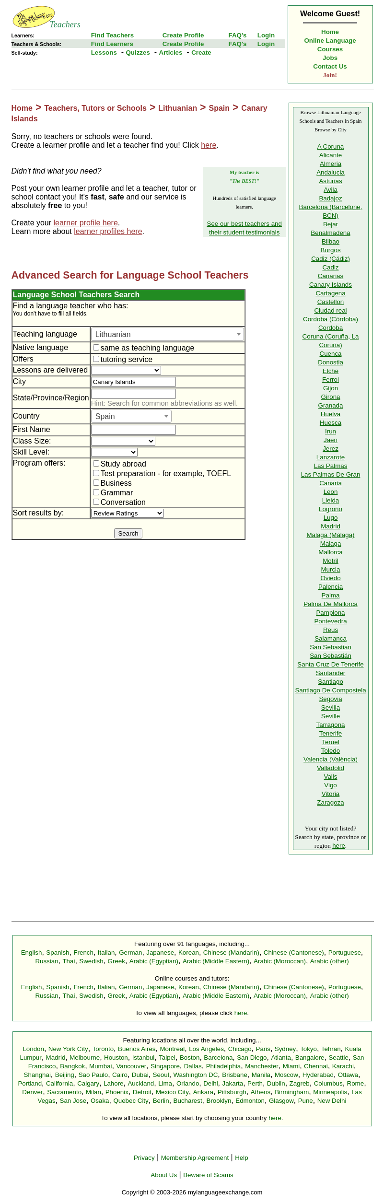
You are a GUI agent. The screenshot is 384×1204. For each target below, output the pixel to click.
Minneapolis (330, 1092)
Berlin (161, 1100)
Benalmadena (330, 232)
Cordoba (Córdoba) (330, 319)
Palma (331, 595)
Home (330, 31)
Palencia (330, 586)
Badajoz (330, 198)
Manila (261, 1074)
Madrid (330, 526)
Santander (331, 673)
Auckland (141, 1083)
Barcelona (218, 1057)
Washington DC (196, 1074)
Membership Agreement (195, 1157)
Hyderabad (318, 1074)
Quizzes (138, 52)
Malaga (330, 543)
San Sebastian (330, 647)
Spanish (57, 952)
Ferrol (330, 379)
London (33, 1048)
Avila (330, 189)
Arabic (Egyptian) (153, 961)
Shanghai (37, 1074)
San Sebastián (330, 655)
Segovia (330, 698)
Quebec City (130, 1100)
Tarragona (330, 724)
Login (266, 35)
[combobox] (167, 334)
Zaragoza (330, 802)
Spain (219, 108)
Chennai (316, 1066)
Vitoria (331, 793)
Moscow (286, 1074)
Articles (171, 52)
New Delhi (332, 1100)
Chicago (240, 1048)
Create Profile (183, 35)
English (31, 952)
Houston (116, 1057)
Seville (330, 716)
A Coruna (330, 146)
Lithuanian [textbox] (113, 334)
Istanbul (143, 1057)
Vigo (330, 785)
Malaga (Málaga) (330, 534)
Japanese (160, 952)
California (59, 1083)
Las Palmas (331, 465)
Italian (106, 952)
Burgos (330, 250)
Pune (305, 1100)
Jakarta (232, 1083)
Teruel (330, 742)
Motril (330, 560)
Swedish (91, 961)
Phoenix (116, 1092)
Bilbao (330, 241)
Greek (116, 961)
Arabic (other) (329, 961)
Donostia (330, 362)
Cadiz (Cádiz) (330, 258)
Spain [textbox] (105, 416)
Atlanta (281, 1057)
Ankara (203, 1092)
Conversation (119, 502)
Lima (165, 1083)
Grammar (113, 493)
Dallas (193, 1066)
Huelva (331, 414)
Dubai (140, 1074)
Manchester (262, 1066)
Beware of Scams (208, 1175)
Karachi (343, 1066)
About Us (164, 1175)
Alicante (330, 155)
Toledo (330, 750)
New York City (68, 1048)
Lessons (104, 52)
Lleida (330, 500)
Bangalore (310, 1057)
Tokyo (308, 1048)
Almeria (330, 163)
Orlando (187, 1083)
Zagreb (300, 1083)
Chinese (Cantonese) (294, 952)
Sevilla (330, 707)
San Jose (73, 1100)
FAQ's (237, 35)
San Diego (252, 1057)
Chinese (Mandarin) (231, 952)
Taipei (167, 1057)
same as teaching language (144, 348)
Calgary (88, 1083)
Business (112, 483)
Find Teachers (112, 35)
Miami (291, 1066)
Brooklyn (219, 1100)
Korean (188, 952)
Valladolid (330, 767)
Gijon (330, 388)
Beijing (64, 1074)
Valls (330, 776)
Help (241, 1157)
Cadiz (330, 267)
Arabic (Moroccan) (280, 961)
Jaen (330, 440)
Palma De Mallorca (330, 604)
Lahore (114, 1083)
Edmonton (250, 1100)
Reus (330, 629)
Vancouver (131, 1066)
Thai (68, 961)
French (83, 952)
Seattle (338, 1057)
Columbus (328, 1083)
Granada (330, 405)
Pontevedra (330, 621)
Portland (30, 1083)
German (130, 952)
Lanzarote (330, 457)
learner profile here (86, 223)
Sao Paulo (93, 1074)
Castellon (330, 301)
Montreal (172, 1048)
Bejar (330, 224)
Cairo (120, 1074)
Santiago (330, 681)
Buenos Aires (137, 1048)
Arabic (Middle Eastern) (216, 961)
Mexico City (172, 1092)
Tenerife (330, 733)
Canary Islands (330, 284)
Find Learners (112, 43)
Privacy (144, 1157)
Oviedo (330, 578)
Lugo (331, 517)
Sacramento (64, 1092)
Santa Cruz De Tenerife (330, 664)
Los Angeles (206, 1048)
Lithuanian (177, 108)
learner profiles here (108, 231)
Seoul (161, 1074)
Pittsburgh (232, 1092)
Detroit (142, 1092)
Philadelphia (223, 1066)
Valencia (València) (330, 759)
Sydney (285, 1048)
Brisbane (234, 1074)
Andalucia (330, 172)
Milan (93, 1092)
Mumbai (100, 1066)
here (208, 145)
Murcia (330, 569)
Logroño (330, 509)
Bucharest (188, 1100)
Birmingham (292, 1092)
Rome (355, 1083)
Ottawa (348, 1074)
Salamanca (330, 638)
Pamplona (330, 612)
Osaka (100, 1100)
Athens (261, 1092)
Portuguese (344, 952)
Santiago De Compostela (330, 690)
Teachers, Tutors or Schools (95, 108)
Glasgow (281, 1100)
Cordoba (330, 327)
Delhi (210, 1083)
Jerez (330, 448)
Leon (331, 491)
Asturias (330, 181)
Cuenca (331, 353)
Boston (190, 1057)
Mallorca (330, 552)
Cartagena (330, 293)
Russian (46, 961)
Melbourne (85, 1057)
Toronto (103, 1048)
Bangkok (72, 1066)
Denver (32, 1092)
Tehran (331, 1048)
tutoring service (123, 359)
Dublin (276, 1083)
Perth (255, 1083)
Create (201, 52)
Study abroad (119, 464)
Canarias (330, 276)
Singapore (165, 1066)
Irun (330, 431)
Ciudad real (330, 310)
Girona (330, 396)
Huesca (330, 422)
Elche (330, 370)
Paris (263, 1048)
